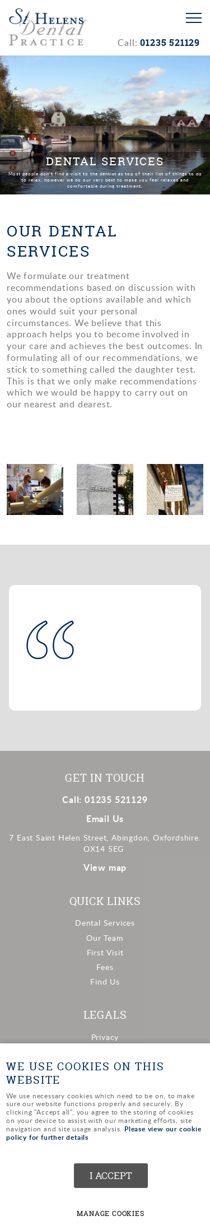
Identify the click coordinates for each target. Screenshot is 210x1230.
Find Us (105, 981)
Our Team (104, 937)
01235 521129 (170, 42)
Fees (104, 967)
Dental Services (105, 922)
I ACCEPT (111, 1175)
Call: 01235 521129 (104, 799)
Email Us (105, 818)
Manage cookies (110, 1213)
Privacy (105, 1037)
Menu (190, 17)
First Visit (105, 952)
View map (105, 867)
